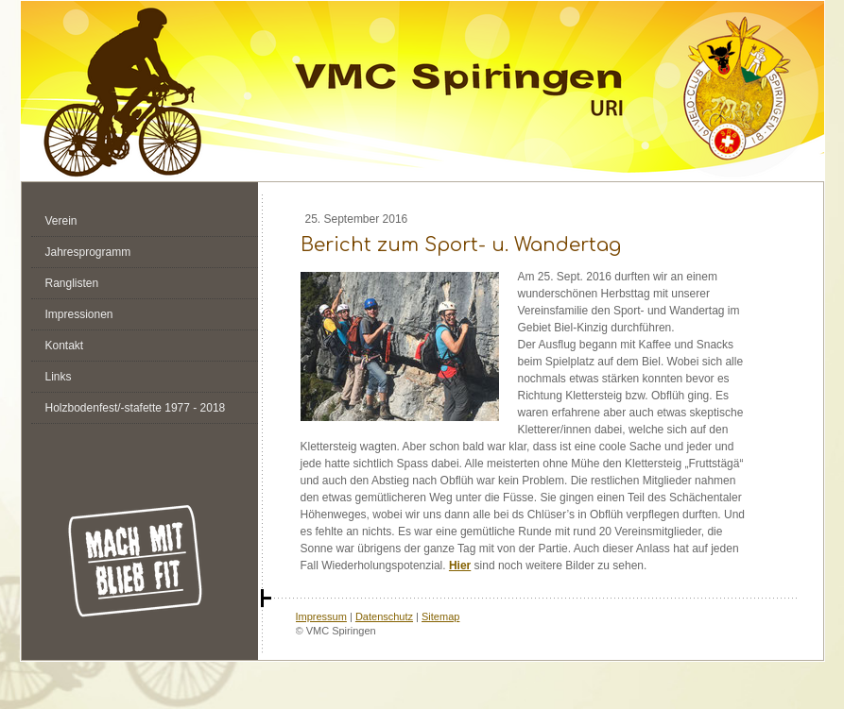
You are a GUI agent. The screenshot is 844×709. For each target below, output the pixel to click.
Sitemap (440, 616)
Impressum (321, 616)
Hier (460, 565)
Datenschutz (384, 616)
